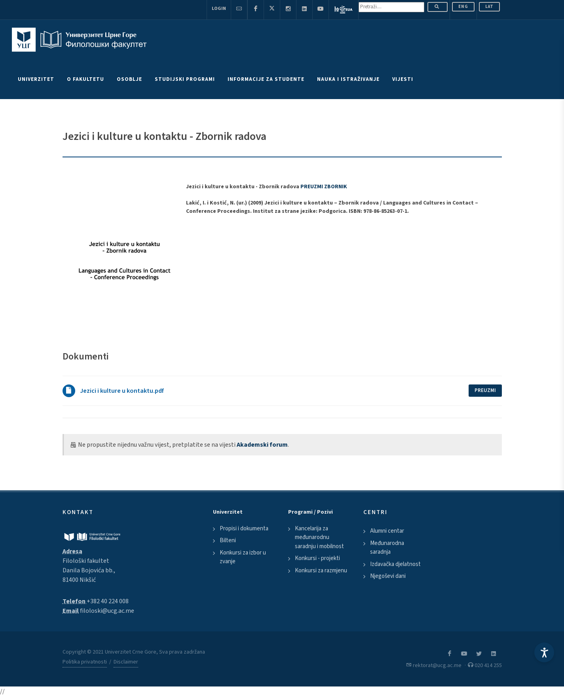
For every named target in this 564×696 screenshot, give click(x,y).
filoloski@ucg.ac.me (107, 610)
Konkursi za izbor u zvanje (243, 557)
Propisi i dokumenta (244, 528)
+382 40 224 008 (108, 601)
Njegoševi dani (388, 576)
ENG (463, 7)
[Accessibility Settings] (544, 652)
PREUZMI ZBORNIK (323, 187)
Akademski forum (262, 444)
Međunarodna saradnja (387, 547)
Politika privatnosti (85, 662)
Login (219, 8)
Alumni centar (387, 531)
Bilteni (228, 540)
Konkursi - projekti (317, 558)
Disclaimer (126, 662)
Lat (489, 7)
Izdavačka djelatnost (395, 564)
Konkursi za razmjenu (321, 570)
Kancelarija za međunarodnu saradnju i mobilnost (319, 537)
